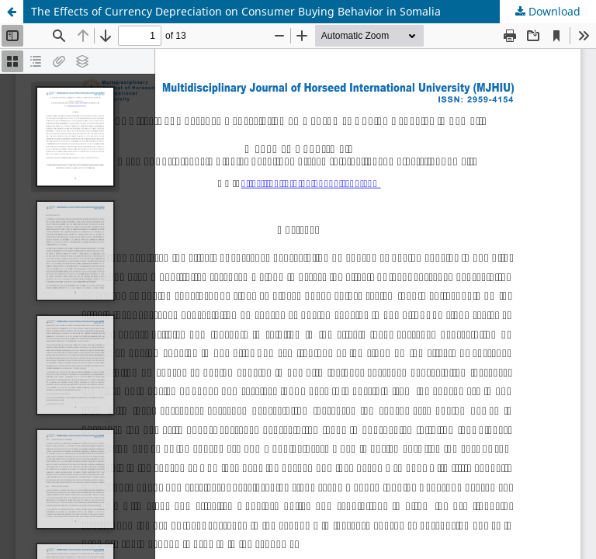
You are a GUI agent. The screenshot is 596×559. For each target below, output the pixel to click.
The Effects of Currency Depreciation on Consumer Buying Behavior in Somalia (236, 11)
